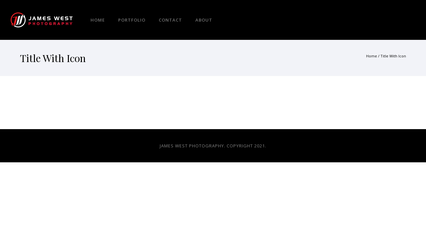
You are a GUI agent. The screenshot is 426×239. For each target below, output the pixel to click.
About (203, 20)
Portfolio (131, 20)
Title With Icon (393, 55)
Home (98, 20)
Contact (170, 20)
